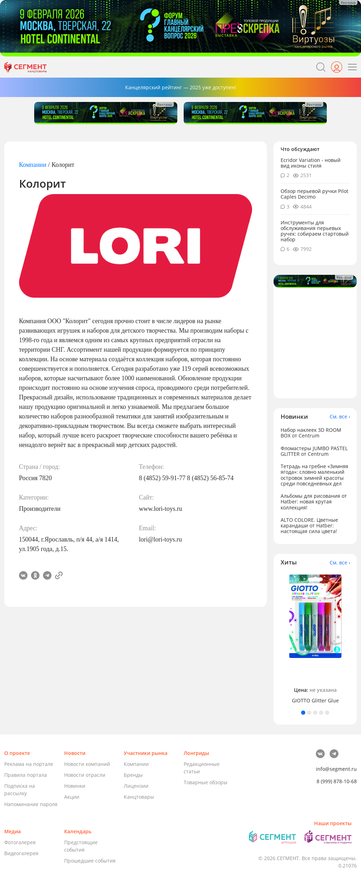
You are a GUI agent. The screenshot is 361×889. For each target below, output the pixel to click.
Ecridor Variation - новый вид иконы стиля (311, 163)
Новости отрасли (84, 775)
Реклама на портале (28, 764)
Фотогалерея (20, 842)
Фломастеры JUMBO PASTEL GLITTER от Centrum (314, 451)
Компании (33, 164)
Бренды (133, 775)
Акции (71, 796)
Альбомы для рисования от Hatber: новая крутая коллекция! (314, 501)
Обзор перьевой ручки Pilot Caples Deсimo (314, 194)
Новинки (74, 785)
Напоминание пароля (30, 804)
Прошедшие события (90, 860)
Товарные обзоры (205, 782)
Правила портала (25, 775)
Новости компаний (87, 764)
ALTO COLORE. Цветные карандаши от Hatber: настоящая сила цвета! (309, 525)
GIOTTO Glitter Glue (315, 700)
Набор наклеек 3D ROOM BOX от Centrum (311, 433)
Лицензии (136, 785)
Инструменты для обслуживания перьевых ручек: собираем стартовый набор (315, 231)
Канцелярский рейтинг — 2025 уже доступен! (180, 87)
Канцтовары (139, 796)
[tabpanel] (315, 638)
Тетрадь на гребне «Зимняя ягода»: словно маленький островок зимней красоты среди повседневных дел (314, 474)
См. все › (340, 416)
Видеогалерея (21, 853)
